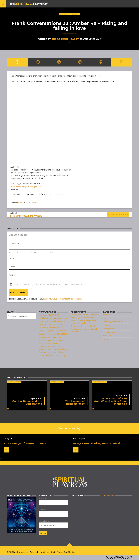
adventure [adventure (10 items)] (43, 315)
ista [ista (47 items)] (42, 333)
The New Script (74, 14)
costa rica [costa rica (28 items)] (45, 324)
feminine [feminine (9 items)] (54, 328)
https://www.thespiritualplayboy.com (26, 186)
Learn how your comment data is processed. (62, 299)
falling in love (30, 202)
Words (105, 339)
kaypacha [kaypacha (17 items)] (62, 333)
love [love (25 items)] (60, 337)
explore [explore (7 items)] (48, 328)
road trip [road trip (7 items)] (60, 346)
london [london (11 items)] (54, 337)
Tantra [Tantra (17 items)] (42, 352)
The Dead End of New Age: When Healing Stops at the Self (110, 401)
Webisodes (107, 336)
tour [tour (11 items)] (54, 352)
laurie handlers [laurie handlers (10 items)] (44, 337)
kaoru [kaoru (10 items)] (54, 334)
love (36, 202)
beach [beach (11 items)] (41, 321)
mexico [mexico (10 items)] (49, 340)
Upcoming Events (109, 332)
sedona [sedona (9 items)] (42, 349)
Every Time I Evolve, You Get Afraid (84, 326)
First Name (42, 498)
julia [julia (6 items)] (50, 334)
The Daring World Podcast (113, 322)
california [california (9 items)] (59, 321)
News (105, 318)
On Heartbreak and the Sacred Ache (84, 315)
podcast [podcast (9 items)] (56, 343)
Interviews (63, 14)
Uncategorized (108, 329)
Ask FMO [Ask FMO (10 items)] (58, 318)
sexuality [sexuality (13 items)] (49, 349)
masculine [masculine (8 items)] (42, 340)
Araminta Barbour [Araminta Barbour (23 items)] (49, 316)
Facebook (108, 496)
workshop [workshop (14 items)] (61, 355)
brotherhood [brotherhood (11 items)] (50, 321)
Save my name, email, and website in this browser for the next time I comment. (48, 284)
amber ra (21, 202)
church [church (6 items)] (66, 321)
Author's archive (118, 214)
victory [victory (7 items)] (47, 355)
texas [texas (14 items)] (49, 352)
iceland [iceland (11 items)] (59, 330)
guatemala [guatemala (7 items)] (51, 331)
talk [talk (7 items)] (67, 349)
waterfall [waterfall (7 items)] (52, 355)
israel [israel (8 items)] (64, 331)
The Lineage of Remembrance (82, 318)
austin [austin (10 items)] (65, 318)
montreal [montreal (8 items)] (42, 343)
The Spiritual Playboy (65, 38)
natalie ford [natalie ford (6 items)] (49, 343)
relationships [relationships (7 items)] (52, 346)
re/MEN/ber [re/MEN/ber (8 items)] (43, 346)
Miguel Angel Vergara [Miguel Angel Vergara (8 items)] (60, 340)
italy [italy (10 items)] (46, 334)
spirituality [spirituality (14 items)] (59, 349)
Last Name (42, 510)
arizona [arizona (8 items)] (52, 318)
